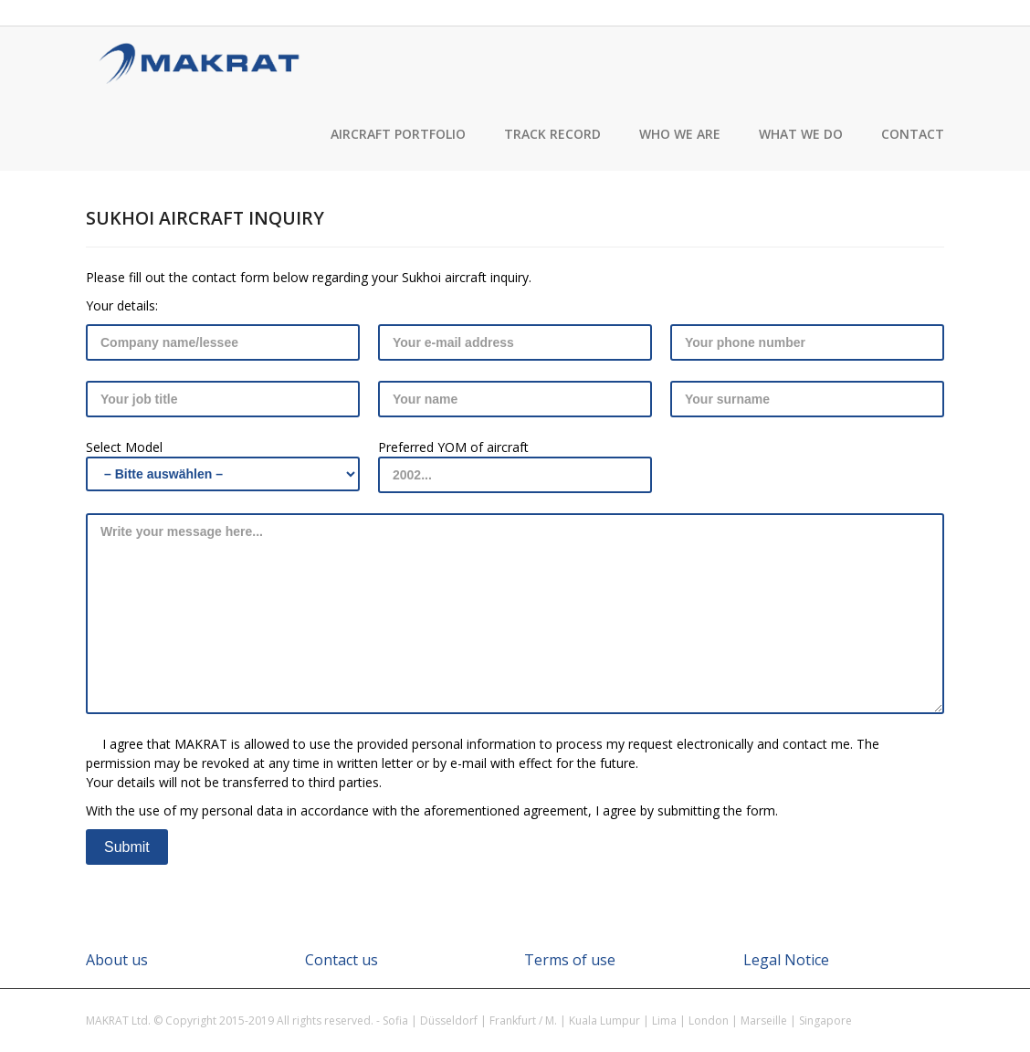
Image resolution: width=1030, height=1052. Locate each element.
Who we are (679, 133)
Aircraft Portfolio (398, 133)
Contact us (341, 960)
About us (117, 960)
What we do (801, 133)
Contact (912, 133)
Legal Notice (786, 960)
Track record (552, 133)
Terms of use (569, 960)
